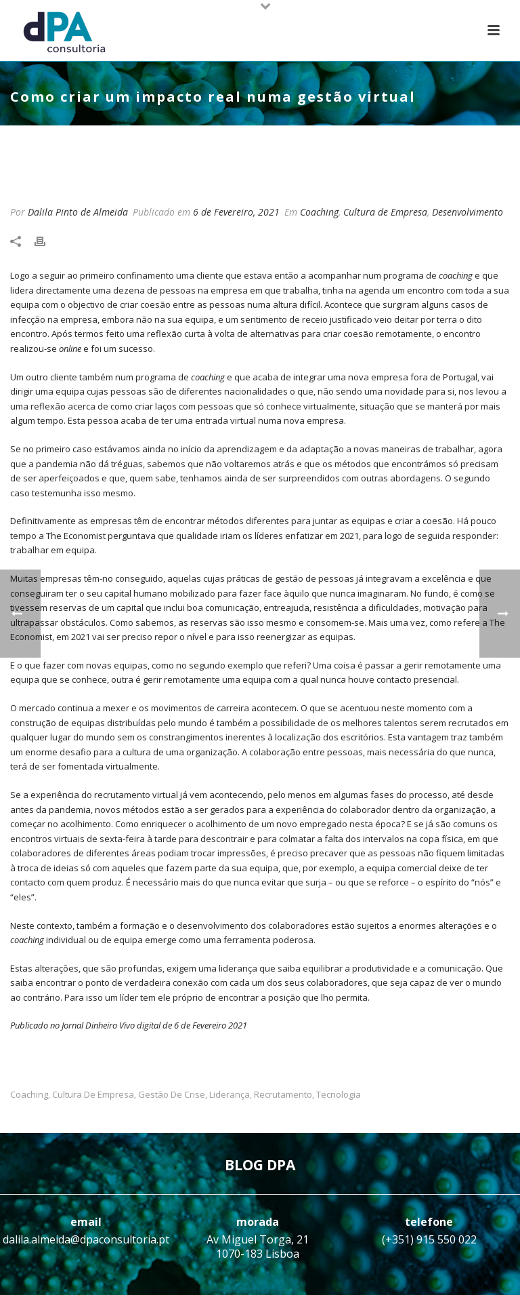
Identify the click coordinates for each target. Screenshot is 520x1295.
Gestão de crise (171, 1094)
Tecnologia (338, 1094)
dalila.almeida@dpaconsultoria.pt (86, 1239)
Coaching (319, 211)
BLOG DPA (260, 1164)
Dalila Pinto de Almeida (78, 211)
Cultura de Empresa (385, 211)
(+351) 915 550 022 (429, 1239)
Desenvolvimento (467, 211)
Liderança (229, 1094)
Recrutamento (283, 1094)
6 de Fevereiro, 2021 (236, 211)
